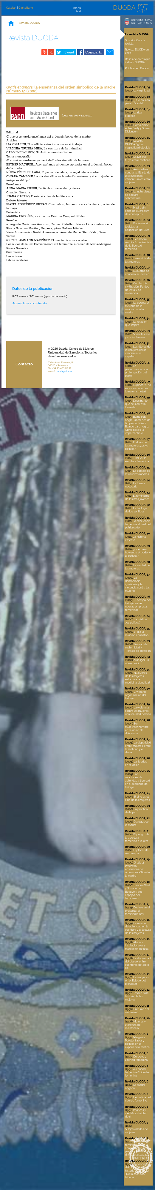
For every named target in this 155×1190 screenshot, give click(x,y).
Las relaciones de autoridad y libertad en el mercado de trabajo (137, 780)
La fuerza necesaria (135, 485)
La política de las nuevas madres (137, 472)
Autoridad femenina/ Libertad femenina (137, 1072)
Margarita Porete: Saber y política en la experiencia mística (137, 1042)
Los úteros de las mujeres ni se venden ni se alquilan (138, 351)
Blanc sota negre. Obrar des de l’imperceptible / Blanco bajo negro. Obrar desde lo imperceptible (138, 425)
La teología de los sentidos (136, 509)
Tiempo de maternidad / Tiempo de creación (138, 647)
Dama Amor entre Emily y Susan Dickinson (137, 128)
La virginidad (141, 90)
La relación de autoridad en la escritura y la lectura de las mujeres (138, 928)
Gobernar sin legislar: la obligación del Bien (137, 226)
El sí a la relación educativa (137, 633)
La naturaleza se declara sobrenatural (138, 195)
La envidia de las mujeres (138, 260)
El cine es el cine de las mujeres (137, 798)
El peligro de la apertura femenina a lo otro (137, 837)
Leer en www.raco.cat (77, 115)
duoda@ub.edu (64, 371)
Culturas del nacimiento (137, 1010)
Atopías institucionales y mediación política (136, 945)
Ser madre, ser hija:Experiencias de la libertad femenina (138, 243)
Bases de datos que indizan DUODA (138, 60)
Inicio (11, 24)
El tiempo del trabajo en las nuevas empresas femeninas (138, 604)
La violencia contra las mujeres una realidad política (138, 711)
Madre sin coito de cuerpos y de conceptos (137, 211)
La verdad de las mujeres (137, 567)
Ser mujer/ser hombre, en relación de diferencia (137, 728)
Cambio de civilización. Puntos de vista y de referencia (137, 288)
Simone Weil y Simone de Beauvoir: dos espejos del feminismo (137, 891)
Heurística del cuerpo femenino (138, 1099)
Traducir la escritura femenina (137, 459)
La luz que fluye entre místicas (137, 158)
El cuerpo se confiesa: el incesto (137, 272)
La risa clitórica (133, 114)
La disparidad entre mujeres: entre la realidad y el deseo (138, 747)
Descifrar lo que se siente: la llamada (136, 404)
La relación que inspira (136, 323)
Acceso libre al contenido (29, 303)
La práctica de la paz (136, 810)
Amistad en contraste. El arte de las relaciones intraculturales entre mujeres (138, 176)
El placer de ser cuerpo (136, 851)
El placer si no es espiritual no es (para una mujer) (138, 388)
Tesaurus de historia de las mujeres (137, 996)
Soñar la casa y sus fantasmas (137, 335)
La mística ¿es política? (136, 621)
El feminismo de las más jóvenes (137, 497)
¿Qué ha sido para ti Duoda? (137, 101)
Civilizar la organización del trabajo (136, 695)
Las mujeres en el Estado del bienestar (137, 980)
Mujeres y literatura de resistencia (135, 1025)
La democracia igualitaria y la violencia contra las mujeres (137, 584)
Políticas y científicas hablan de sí (136, 1113)
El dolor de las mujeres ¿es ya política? (136, 445)
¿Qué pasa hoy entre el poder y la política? (138, 552)
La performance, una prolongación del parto (136, 370)
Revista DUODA (29, 23)
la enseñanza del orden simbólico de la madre (137, 869)
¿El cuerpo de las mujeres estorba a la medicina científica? (137, 677)
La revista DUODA (137, 34)
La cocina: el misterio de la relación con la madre (137, 307)
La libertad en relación (136, 763)
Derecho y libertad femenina (136, 1058)
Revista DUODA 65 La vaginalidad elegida (137, 144)
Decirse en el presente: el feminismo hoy (137, 911)
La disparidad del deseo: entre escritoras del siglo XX (138, 963)
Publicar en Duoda (137, 68)
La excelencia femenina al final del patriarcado (138, 524)
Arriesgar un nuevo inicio (137, 661)
